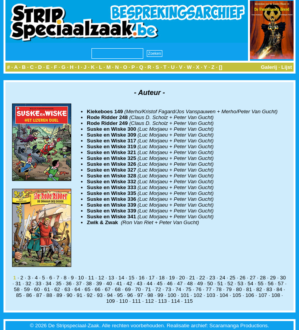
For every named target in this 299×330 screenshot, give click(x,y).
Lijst (286, 67)
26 (243, 278)
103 (210, 295)
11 (91, 278)
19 (172, 278)
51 (220, 283)
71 (148, 289)
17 (152, 278)
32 (28, 283)
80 (239, 289)
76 (199, 289)
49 (200, 283)
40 (109, 283)
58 (17, 289)
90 (69, 295)
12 (101, 278)
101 (185, 295)
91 (80, 295)
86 (29, 295)
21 (192, 278)
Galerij (269, 67)
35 (59, 283)
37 (79, 283)
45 (160, 283)
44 (150, 283)
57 (281, 283)
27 (253, 278)
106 (249, 295)
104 (224, 295)
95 (120, 295)
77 (209, 289)
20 (182, 278)
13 (111, 278)
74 (178, 289)
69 (128, 289)
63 (67, 289)
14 (121, 278)
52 (230, 283)
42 (129, 283)
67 (108, 289)
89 (59, 295)
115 (188, 301)
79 (229, 289)
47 (180, 283)
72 (158, 289)
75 (189, 289)
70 (138, 289)
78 (219, 289)
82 (259, 289)
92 (90, 295)
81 (249, 289)
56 (271, 283)
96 (130, 295)
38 (89, 283)
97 (140, 295)
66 (97, 289)
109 (110, 301)
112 (149, 301)
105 (236, 295)
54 (250, 283)
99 (160, 295)
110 (123, 301)
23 (212, 278)
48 (190, 283)
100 (171, 295)
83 (269, 289)
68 (118, 289)
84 (279, 289)
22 (202, 278)
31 (18, 283)
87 (39, 295)
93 (100, 295)
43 (139, 283)
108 (275, 295)
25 (233, 278)
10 (81, 278)
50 (210, 283)
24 (222, 278)
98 (150, 295)
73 (168, 289)
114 (175, 301)
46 (169, 283)
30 (283, 278)
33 (38, 283)
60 (37, 289)
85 (19, 295)
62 (57, 289)
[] (220, 67)
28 (263, 278)
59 (27, 289)
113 (162, 301)
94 (110, 295)
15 (131, 278)
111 (136, 301)
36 (69, 283)
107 (263, 295)
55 (261, 283)
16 (141, 278)
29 (273, 278)
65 (87, 289)
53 (240, 283)
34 (48, 283)
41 (119, 283)
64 (77, 289)
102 (197, 295)
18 (162, 278)
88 (49, 295)
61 (47, 289)
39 (99, 283)
